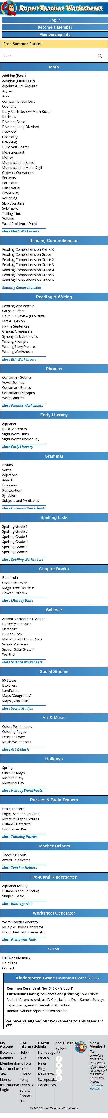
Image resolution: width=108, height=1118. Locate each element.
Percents (9, 177)
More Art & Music (15, 749)
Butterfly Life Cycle (16, 624)
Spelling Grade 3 (15, 536)
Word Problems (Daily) (19, 223)
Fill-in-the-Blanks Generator (24, 932)
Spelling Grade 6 (15, 552)
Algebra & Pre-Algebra (19, 86)
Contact (8, 968)
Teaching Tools (14, 855)
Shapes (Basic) (13, 896)
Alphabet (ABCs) (14, 885)
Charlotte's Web (14, 583)
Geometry (10, 137)
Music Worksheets (16, 742)
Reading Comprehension (21, 287)
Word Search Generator (20, 922)
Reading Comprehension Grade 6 (28, 280)
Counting (9, 106)
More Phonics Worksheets (22, 405)
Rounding (9, 198)
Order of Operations (18, 172)
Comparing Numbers (18, 101)
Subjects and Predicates (20, 500)
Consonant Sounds (17, 377)
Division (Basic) (14, 121)
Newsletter (46, 1074)
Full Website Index (16, 958)
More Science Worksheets (22, 662)
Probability (10, 193)
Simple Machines (15, 644)
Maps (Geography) (16, 695)
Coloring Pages (14, 731)
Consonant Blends (16, 387)
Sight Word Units (15, 434)
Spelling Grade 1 (15, 526)
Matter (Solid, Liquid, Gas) (22, 639)
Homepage (46, 1052)
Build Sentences (14, 429)
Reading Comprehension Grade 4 (28, 270)
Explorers (9, 685)
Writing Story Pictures (19, 346)
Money (7, 157)
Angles (7, 91)
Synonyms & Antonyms (20, 336)
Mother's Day (12, 778)
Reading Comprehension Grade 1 (28, 254)
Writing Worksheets (18, 351)
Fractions (9, 132)
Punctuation (11, 490)
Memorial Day (13, 783)
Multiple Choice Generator (22, 927)
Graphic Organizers (17, 331)
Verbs (6, 470)
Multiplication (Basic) (18, 162)
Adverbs (8, 480)
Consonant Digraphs (18, 393)
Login (4, 1089)
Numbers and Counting (20, 891)
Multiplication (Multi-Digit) (22, 167)
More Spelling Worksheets (22, 559)
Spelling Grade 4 (15, 541)
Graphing (9, 142)
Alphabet (9, 424)
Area (5, 96)
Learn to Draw (13, 737)
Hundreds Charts (15, 147)
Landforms (10, 690)
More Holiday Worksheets (22, 790)
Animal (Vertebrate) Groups (23, 619)
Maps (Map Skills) (16, 701)
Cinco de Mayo (13, 773)
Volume (8, 218)
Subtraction (11, 208)
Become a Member (96, 1087)
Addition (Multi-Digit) (18, 81)
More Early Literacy (17, 446)
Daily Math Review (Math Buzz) (26, 111)
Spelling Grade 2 (15, 531)
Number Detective (16, 824)
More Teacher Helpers (19, 867)
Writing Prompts (15, 341)
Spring (7, 767)
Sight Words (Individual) (20, 439)
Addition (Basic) (14, 75)
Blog (41, 1068)
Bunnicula (10, 577)
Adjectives (10, 475)
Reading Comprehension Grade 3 (28, 264)
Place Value (11, 188)
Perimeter (10, 183)
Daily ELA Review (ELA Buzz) (23, 316)
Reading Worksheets (18, 306)
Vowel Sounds (13, 382)
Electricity (9, 629)
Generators (47, 1085)
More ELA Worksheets (19, 359)
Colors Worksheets (17, 726)
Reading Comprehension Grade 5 (28, 275)
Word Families (13, 398)
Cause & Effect (13, 311)
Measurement (13, 152)
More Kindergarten (17, 903)
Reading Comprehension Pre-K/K (28, 249)
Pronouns (10, 485)
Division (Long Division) (20, 126)
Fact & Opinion (13, 321)
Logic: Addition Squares (20, 814)
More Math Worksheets (20, 231)
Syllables (9, 495)
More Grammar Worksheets (24, 508)
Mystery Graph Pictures (20, 819)
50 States (9, 680)
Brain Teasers (13, 809)
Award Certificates (16, 860)
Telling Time (12, 213)
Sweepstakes (48, 1079)
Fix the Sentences (15, 326)
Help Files (9, 963)
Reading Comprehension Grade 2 (28, 259)
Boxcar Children (14, 593)
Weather (9, 654)
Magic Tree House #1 (19, 588)
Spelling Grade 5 (15, 547)
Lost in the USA (14, 829)
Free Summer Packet (22, 43)
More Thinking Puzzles (20, 836)
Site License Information (9, 1079)
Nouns (7, 465)
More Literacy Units (17, 600)
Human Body (12, 634)
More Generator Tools (19, 939)
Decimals (9, 116)
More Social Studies (17, 708)
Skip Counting (13, 203)
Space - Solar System (18, 649)
